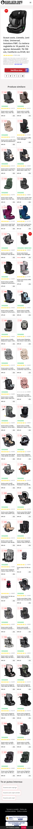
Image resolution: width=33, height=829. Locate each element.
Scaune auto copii (9, 798)
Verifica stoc (19, 70)
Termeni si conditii (13, 809)
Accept (23, 827)
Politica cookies (22, 811)
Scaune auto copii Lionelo (11, 793)
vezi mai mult (18, 64)
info (14, 115)
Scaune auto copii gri (10, 787)
